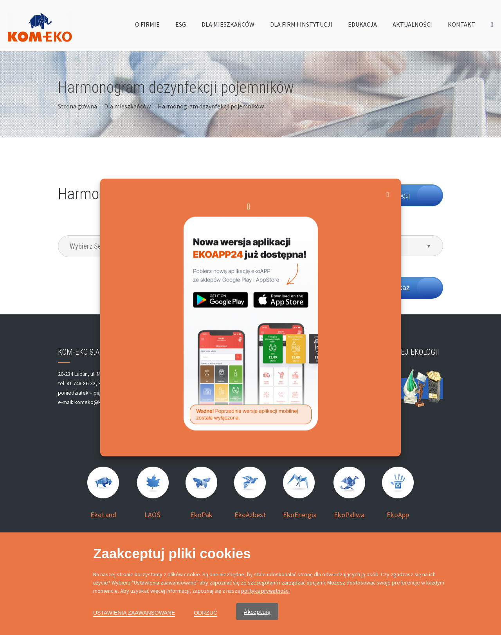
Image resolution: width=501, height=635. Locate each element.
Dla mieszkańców (127, 106)
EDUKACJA (362, 26)
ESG (180, 26)
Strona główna (77, 106)
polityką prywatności (265, 590)
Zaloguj (400, 195)
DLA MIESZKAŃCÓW (228, 26)
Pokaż (400, 288)
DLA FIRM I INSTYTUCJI (301, 26)
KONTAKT (461, 26)
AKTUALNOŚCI (412, 26)
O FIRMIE (147, 26)
